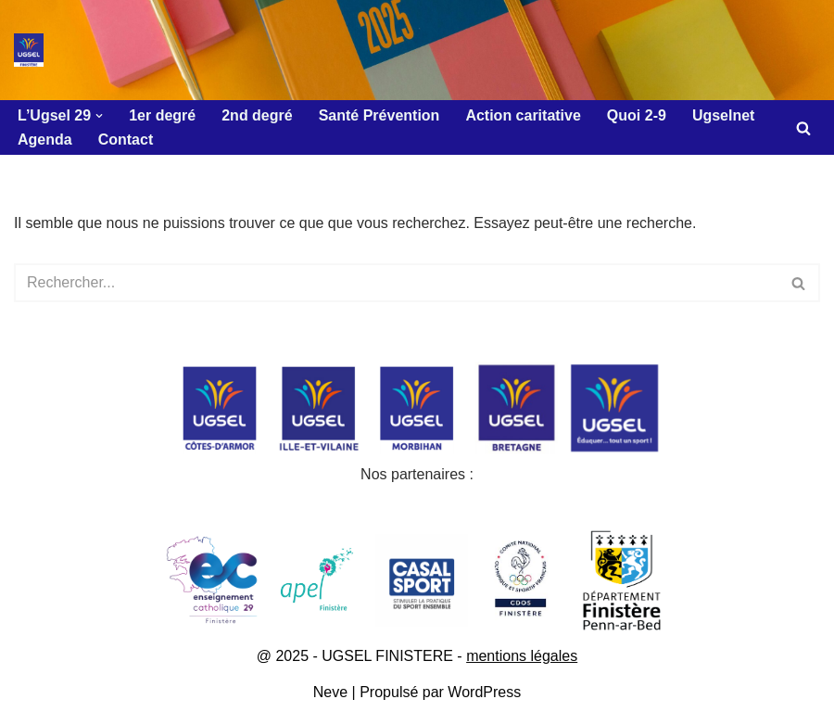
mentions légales (521, 656)
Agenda (45, 139)
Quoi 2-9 (636, 115)
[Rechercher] (803, 128)
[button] (99, 116)
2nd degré (256, 115)
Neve (330, 692)
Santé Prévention (379, 115)
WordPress (484, 692)
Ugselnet (723, 115)
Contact (126, 139)
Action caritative (522, 115)
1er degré (162, 115)
